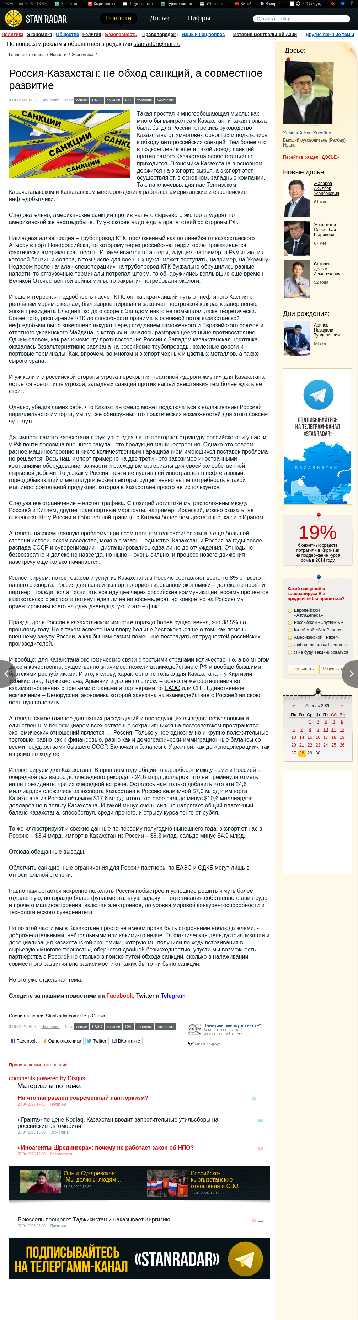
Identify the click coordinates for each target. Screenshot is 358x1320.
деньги (81, 100)
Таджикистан (141, 3)
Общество (67, 34)
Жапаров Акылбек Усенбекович (326, 188)
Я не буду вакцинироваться (321, 652)
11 (333, 729)
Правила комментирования (38, 1064)
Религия (91, 34)
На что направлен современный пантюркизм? (83, 1098)
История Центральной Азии (265, 34)
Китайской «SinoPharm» (317, 629)
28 (301, 753)
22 (310, 745)
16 (318, 737)
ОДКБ (205, 868)
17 (325, 737)
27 (293, 753)
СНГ (128, 100)
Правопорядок (159, 34)
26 (342, 745)
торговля (144, 100)
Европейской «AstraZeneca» (308, 613)
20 (293, 745)
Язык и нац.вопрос (203, 34)
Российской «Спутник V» (318, 622)
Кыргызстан (104, 3)
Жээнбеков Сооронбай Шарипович (325, 229)
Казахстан (70, 3)
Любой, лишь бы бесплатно (321, 644)
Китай (246, 3)
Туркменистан (179, 3)
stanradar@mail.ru (157, 44)
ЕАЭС (97, 100)
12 (342, 729)
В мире (272, 3)
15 (310, 737)
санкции (113, 100)
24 (325, 745)
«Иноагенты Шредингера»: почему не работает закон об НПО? (106, 1148)
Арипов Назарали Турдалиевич (327, 330)
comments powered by (47, 1078)
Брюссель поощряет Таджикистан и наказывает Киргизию (94, 1219)
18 (333, 737)
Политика (12, 34)
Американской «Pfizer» (316, 637)
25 (333, 745)
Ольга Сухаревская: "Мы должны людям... (92, 1176)
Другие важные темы (330, 34)
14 (301, 737)
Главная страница (27, 54)
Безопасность (121, 34)
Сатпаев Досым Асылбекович (327, 268)
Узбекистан (216, 3)
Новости (58, 54)
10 (325, 729)
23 (318, 745)
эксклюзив (165, 100)
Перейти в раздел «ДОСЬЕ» (311, 157)
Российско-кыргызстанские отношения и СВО (215, 1179)
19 (342, 737)
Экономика (39, 34)
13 (293, 737)
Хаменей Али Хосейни (307, 133)
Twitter (145, 996)
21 (301, 745)
